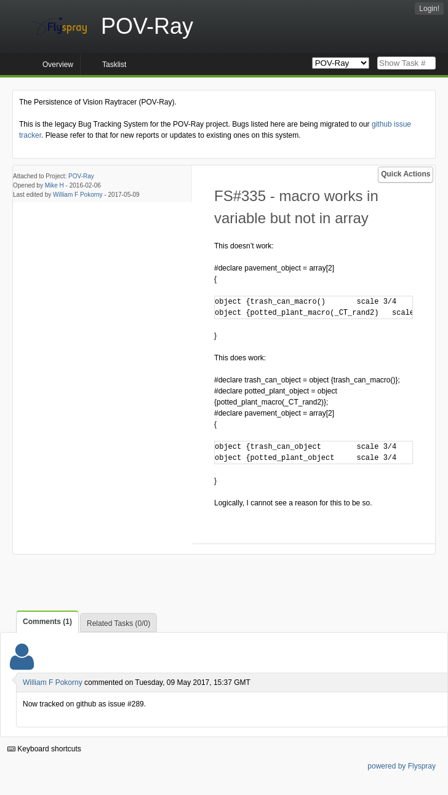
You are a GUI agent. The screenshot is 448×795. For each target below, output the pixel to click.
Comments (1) (47, 621)
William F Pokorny (78, 194)
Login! (429, 8)
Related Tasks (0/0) (118, 623)
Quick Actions (405, 174)
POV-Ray (81, 176)
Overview (57, 64)
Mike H (54, 185)
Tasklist (114, 64)
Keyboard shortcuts (44, 749)
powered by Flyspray (401, 766)
